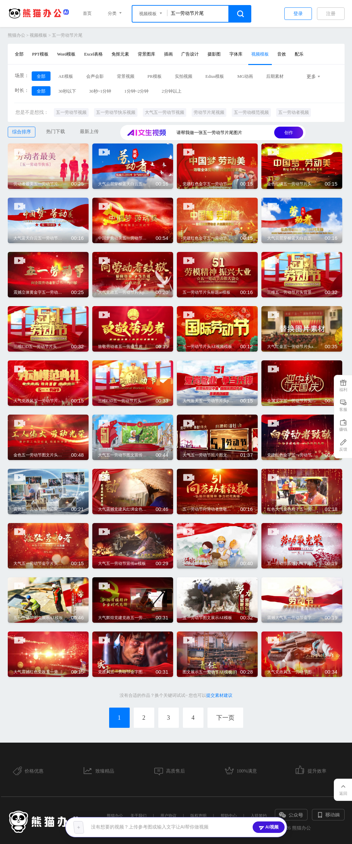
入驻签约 (259, 815)
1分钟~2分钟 (136, 91)
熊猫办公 (16, 35)
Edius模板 (214, 76)
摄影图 (214, 54)
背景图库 (146, 54)
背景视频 (125, 76)
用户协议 (168, 815)
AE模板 (66, 76)
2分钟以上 (172, 91)
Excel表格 (93, 54)
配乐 (299, 54)
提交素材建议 (219, 695)
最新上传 (89, 131)
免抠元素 (120, 54)
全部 (19, 54)
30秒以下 (67, 91)
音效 (281, 54)
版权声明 (198, 815)
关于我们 (138, 815)
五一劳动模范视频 (251, 112)
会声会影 (95, 76)
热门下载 (55, 131)
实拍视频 (183, 76)
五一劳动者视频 (293, 112)
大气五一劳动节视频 (164, 112)
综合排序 (21, 131)
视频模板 (38, 35)
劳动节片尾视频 (209, 112)
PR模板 (155, 76)
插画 (168, 54)
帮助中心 (229, 815)
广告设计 (190, 54)
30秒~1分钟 (100, 91)
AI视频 (269, 827)
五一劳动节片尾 (67, 35)
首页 (87, 13)
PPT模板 (40, 54)
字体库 (236, 54)
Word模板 (66, 54)
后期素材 (275, 76)
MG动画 (245, 76)
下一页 (225, 717)
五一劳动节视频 (71, 112)
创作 (288, 132)
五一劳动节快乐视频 (115, 112)
